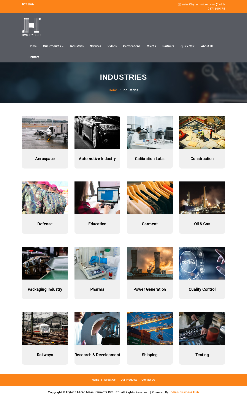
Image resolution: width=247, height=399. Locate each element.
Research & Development (97, 355)
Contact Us (148, 379)
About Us (207, 46)
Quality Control (202, 289)
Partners (168, 46)
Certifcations (131, 46)
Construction (202, 158)
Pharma (97, 289)
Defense (45, 224)
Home (32, 46)
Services (95, 46)
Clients (151, 46)
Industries (77, 46)
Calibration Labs (150, 158)
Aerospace (45, 158)
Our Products (53, 46)
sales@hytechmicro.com (198, 4)
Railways (45, 355)
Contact (33, 57)
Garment (150, 224)
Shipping (150, 355)
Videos (112, 46)
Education (97, 224)
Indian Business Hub (184, 392)
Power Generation (149, 289)
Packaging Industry (45, 289)
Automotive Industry (97, 158)
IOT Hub (28, 4)
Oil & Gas (202, 224)
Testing (202, 355)
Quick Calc (187, 46)
